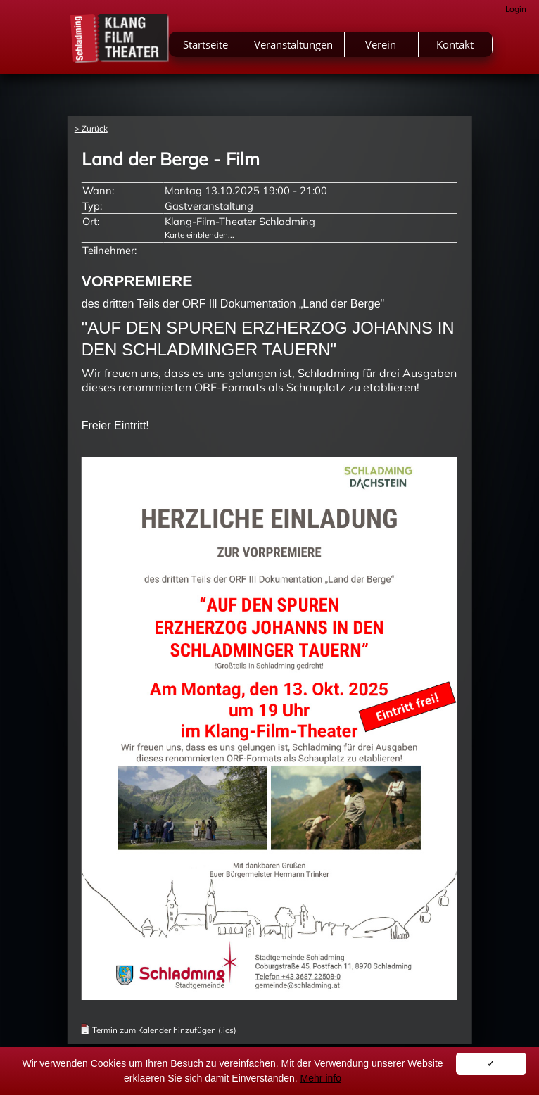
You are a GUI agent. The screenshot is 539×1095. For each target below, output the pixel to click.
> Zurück (91, 128)
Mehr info (320, 1078)
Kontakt (455, 44)
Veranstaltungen (293, 44)
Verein (380, 44)
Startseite (205, 44)
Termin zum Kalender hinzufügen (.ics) (164, 1030)
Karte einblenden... (199, 234)
